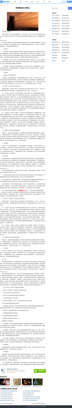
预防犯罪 (65, 55)
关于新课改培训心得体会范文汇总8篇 (31, 396)
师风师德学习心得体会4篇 (59, 50)
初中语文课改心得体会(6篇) (7, 394)
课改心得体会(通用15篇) (8, 403)
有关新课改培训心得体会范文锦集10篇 (31, 398)
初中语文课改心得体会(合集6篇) (30, 400)
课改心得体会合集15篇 (28, 394)
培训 (50, 1)
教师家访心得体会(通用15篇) (60, 28)
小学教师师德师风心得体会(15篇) (60, 20)
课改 (7, 5)
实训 (55, 60)
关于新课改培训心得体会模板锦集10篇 (31, 391)
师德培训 (55, 55)
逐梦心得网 (34, 406)
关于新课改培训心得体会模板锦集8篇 (9, 391)
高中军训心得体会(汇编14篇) (60, 31)
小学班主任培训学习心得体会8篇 (60, 23)
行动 (26, 1)
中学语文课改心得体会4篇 (6, 396)
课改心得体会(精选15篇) (28, 392)
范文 (21, 1)
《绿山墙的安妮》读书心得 (59, 33)
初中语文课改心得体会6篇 (6, 392)
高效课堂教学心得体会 (58, 18)
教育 (32, 1)
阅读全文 (25, 10)
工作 (44, 1)
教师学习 (55, 57)
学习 (38, 1)
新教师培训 (65, 57)
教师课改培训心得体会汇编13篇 (8, 400)
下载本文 (29, 10)
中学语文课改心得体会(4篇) (7, 398)
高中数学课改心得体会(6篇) (40, 403)
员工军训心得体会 (57, 47)
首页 (15, 1)
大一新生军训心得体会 (58, 15)
